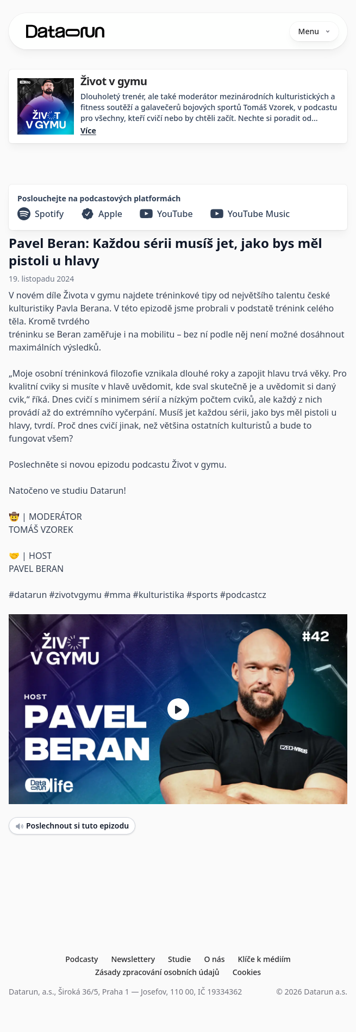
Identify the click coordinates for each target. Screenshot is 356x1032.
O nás (214, 959)
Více (88, 130)
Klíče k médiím (264, 959)
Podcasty (81, 959)
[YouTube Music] (250, 213)
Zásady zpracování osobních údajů (157, 972)
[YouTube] (166, 213)
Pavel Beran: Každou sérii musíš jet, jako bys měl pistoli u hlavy (165, 251)
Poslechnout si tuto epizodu (72, 825)
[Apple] (101, 213)
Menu (314, 31)
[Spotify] (40, 213)
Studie (179, 959)
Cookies (247, 972)
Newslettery (133, 959)
